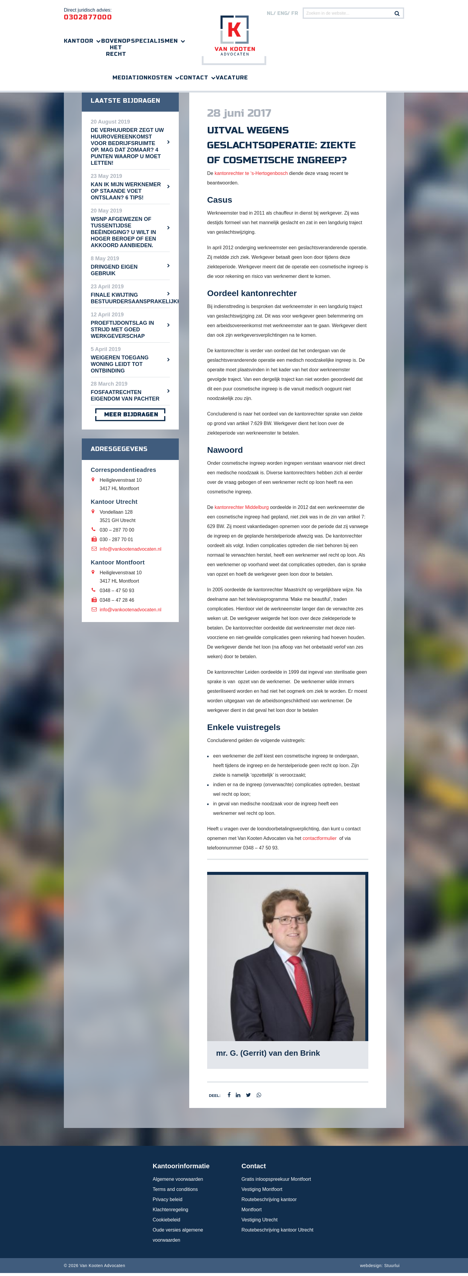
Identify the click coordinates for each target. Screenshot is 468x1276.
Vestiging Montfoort (261, 1192)
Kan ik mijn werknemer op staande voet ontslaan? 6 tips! (126, 194)
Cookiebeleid (167, 1222)
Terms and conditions (175, 1192)
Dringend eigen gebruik (114, 273)
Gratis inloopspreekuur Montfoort (276, 1182)
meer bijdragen (130, 417)
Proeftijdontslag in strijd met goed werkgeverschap (122, 332)
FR (294, 13)
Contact (194, 77)
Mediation (130, 77)
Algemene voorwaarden (178, 1182)
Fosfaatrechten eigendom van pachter (125, 398)
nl (270, 13)
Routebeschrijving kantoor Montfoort (269, 1207)
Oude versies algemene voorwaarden (178, 1238)
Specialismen (154, 41)
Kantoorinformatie (181, 1169)
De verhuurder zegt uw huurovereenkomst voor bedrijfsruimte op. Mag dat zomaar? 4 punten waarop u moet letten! (127, 149)
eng (282, 13)
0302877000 (88, 17)
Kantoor (78, 41)
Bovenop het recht (116, 47)
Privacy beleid (168, 1202)
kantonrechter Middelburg (242, 510)
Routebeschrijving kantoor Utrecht (277, 1232)
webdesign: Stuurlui (380, 1268)
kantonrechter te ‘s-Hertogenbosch (251, 176)
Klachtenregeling (170, 1212)
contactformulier (320, 841)
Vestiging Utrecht (259, 1222)
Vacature (232, 77)
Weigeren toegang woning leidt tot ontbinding (120, 367)
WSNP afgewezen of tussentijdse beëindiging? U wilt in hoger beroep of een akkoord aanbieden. (123, 235)
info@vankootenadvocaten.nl (130, 552)
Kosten (160, 77)
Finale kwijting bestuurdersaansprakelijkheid (130, 301)
